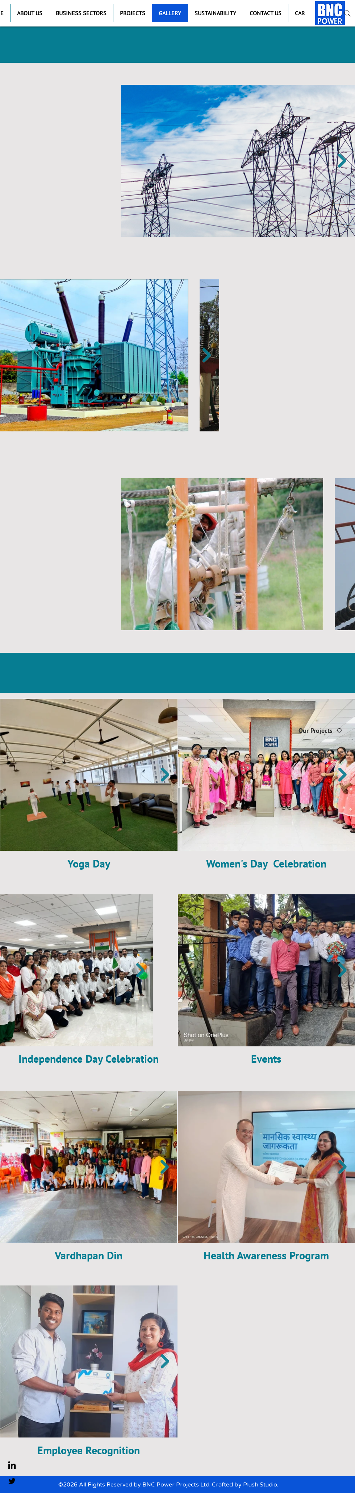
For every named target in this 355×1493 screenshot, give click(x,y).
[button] (81, 13)
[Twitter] (12, 1481)
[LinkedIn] (12, 1466)
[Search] (347, 13)
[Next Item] (342, 160)
